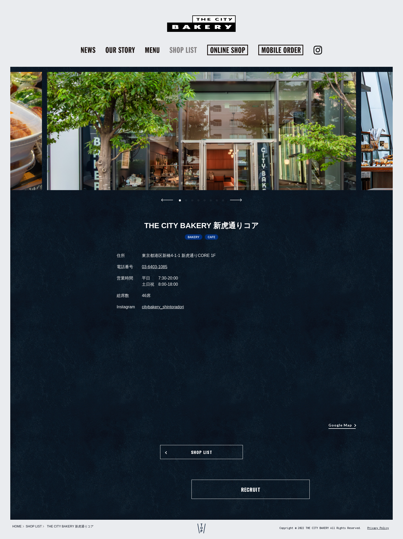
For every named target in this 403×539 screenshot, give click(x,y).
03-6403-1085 (155, 267)
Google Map (340, 425)
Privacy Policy (378, 527)
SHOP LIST (201, 452)
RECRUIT (201, 489)
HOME (17, 526)
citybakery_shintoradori (163, 307)
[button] (180, 200)
